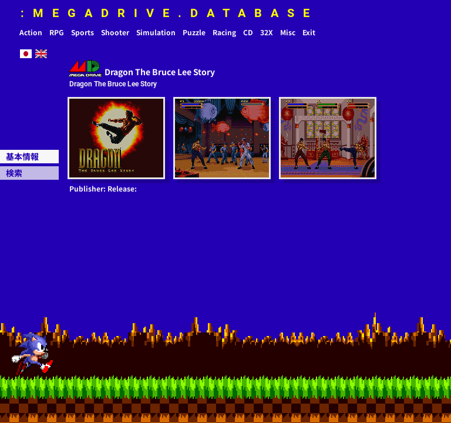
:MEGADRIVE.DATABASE (169, 13)
